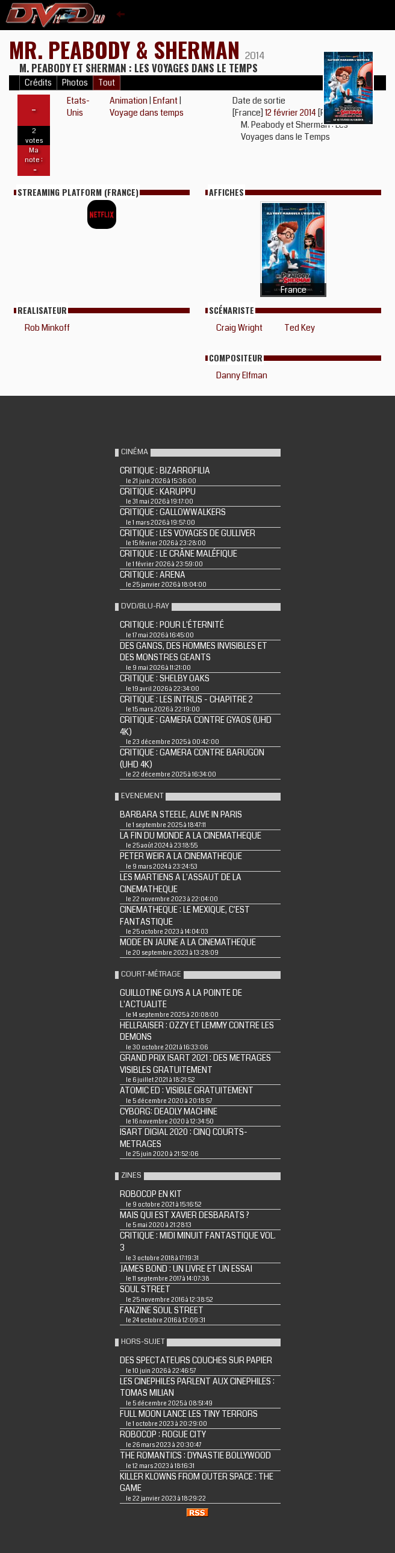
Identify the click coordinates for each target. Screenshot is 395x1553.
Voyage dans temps (147, 113)
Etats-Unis (78, 107)
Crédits (38, 83)
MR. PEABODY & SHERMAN (127, 49)
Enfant (165, 101)
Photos (75, 83)
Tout (106, 83)
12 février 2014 (291, 113)
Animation (129, 101)
